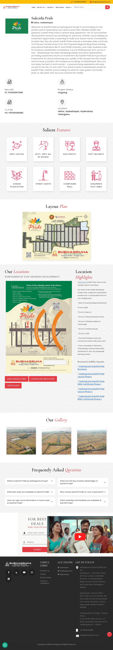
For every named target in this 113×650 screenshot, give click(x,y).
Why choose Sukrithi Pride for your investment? (82, 492)
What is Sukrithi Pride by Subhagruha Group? (27, 481)
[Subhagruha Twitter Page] (16, 573)
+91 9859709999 (78, 2)
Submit (37, 549)
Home (33, 7)
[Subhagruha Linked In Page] (9, 579)
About (69, 7)
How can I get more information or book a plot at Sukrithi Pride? (28, 501)
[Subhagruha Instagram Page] (32, 573)
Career (43, 574)
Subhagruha (82, 282)
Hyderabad (63, 567)
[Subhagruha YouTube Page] (24, 573)
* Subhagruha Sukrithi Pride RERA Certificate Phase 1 (91, 383)
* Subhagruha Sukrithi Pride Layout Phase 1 (91, 375)
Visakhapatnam (65, 571)
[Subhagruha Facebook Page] (8, 573)
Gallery (50, 7)
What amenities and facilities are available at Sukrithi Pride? (81, 501)
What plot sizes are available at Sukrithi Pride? (28, 492)
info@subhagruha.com (100, 2)
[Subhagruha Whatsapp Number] (5, 645)
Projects (41, 7)
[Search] (107, 7)
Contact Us (44, 571)
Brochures (60, 7)
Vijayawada (63, 574)
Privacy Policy (45, 577)
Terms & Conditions (44, 582)
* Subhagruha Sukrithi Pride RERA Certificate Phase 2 (91, 398)
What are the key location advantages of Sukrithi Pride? (79, 482)
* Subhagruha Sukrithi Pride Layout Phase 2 (91, 390)
